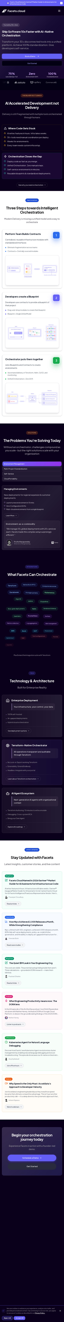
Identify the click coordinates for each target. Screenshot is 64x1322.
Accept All (19, 1318)
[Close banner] (61, 3)
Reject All (7, 1318)
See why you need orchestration (32, 185)
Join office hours (14, 1065)
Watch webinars (14, 1107)
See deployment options (18, 731)
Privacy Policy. (40, 1313)
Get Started (32, 63)
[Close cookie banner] (60, 1311)
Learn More (11, 515)
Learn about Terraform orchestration (23, 779)
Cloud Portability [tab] (10, 479)
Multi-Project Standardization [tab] (15, 469)
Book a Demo (32, 56)
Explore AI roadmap (16, 827)
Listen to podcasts (15, 1024)
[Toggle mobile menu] (59, 11)
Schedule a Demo (32, 1158)
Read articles (13, 904)
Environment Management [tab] (14, 464)
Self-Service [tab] (9, 474)
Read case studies (15, 945)
